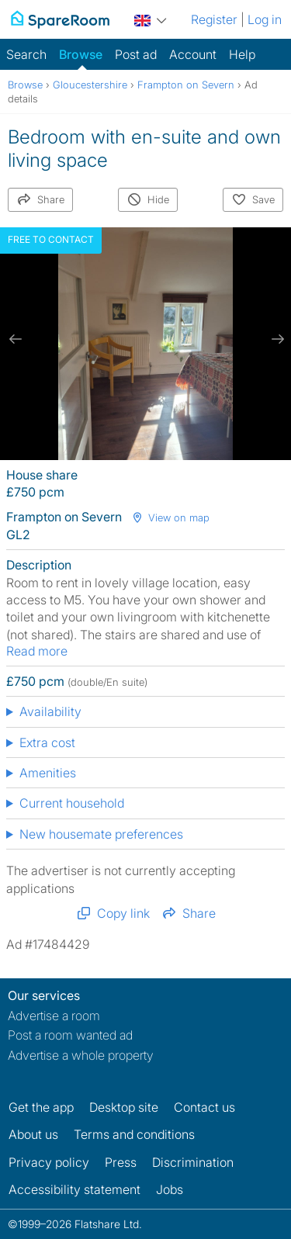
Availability (50, 711)
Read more (37, 651)
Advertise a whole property (81, 1055)
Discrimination (193, 1162)
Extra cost (47, 742)
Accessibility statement (74, 1189)
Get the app (41, 1107)
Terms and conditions (134, 1134)
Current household (71, 803)
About (33, 1134)
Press (121, 1162)
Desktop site (123, 1107)
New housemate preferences (101, 834)
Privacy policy (49, 1162)
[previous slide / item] (15, 340)
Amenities (47, 772)
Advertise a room (54, 1015)
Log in (265, 19)
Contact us (204, 1107)
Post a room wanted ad (70, 1035)
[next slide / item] (275, 340)
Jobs (169, 1189)
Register (214, 19)
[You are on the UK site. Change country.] (150, 18)
